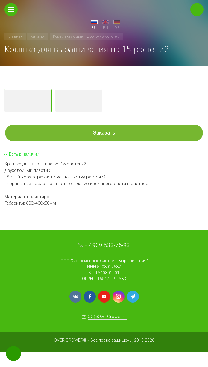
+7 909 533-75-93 (107, 245)
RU (94, 27)
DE (117, 27)
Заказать (104, 132)
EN (105, 27)
